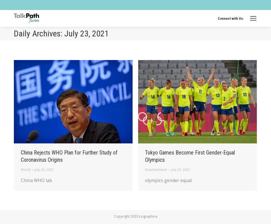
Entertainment (156, 169)
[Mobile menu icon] (253, 18)
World (26, 169)
